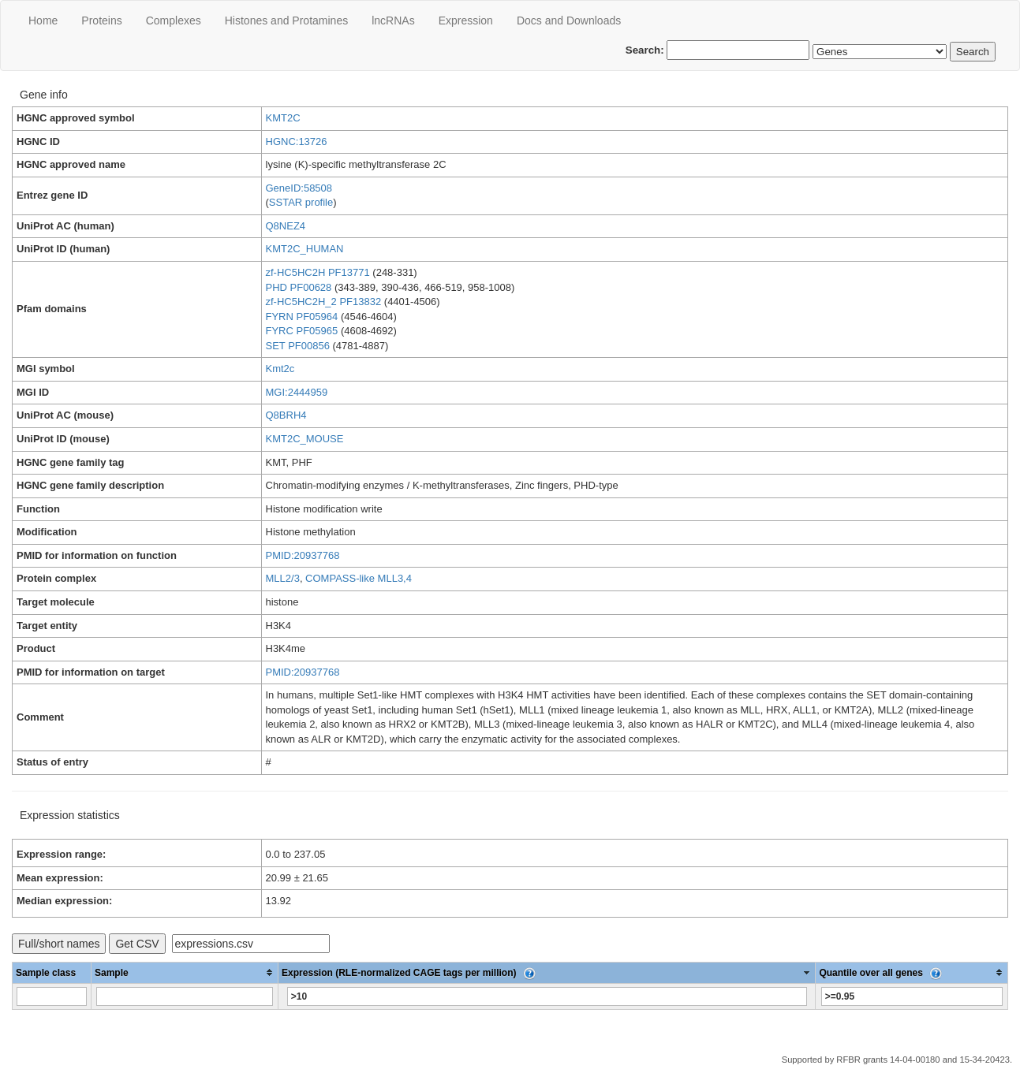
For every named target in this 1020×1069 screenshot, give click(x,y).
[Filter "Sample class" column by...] (52, 996)
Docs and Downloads (569, 20)
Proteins (101, 20)
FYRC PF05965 (302, 331)
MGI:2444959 (297, 392)
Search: (718, 50)
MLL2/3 (283, 578)
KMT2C (283, 118)
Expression (466, 20)
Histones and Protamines (286, 20)
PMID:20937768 (303, 555)
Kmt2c (280, 368)
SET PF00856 (298, 346)
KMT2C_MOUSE (305, 439)
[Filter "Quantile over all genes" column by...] (912, 996)
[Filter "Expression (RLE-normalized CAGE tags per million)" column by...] (547, 996)
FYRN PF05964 (302, 316)
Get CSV (137, 943)
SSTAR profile (301, 202)
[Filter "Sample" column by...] (184, 996)
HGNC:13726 (296, 141)
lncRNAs (393, 20)
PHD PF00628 (299, 287)
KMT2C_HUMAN (305, 249)
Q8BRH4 (286, 415)
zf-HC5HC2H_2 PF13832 (324, 301)
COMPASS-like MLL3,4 (358, 578)
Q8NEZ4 (286, 226)
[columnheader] (185, 972)
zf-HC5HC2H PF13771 (318, 272)
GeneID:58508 (299, 188)
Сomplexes (173, 20)
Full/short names (58, 943)
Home (43, 20)
